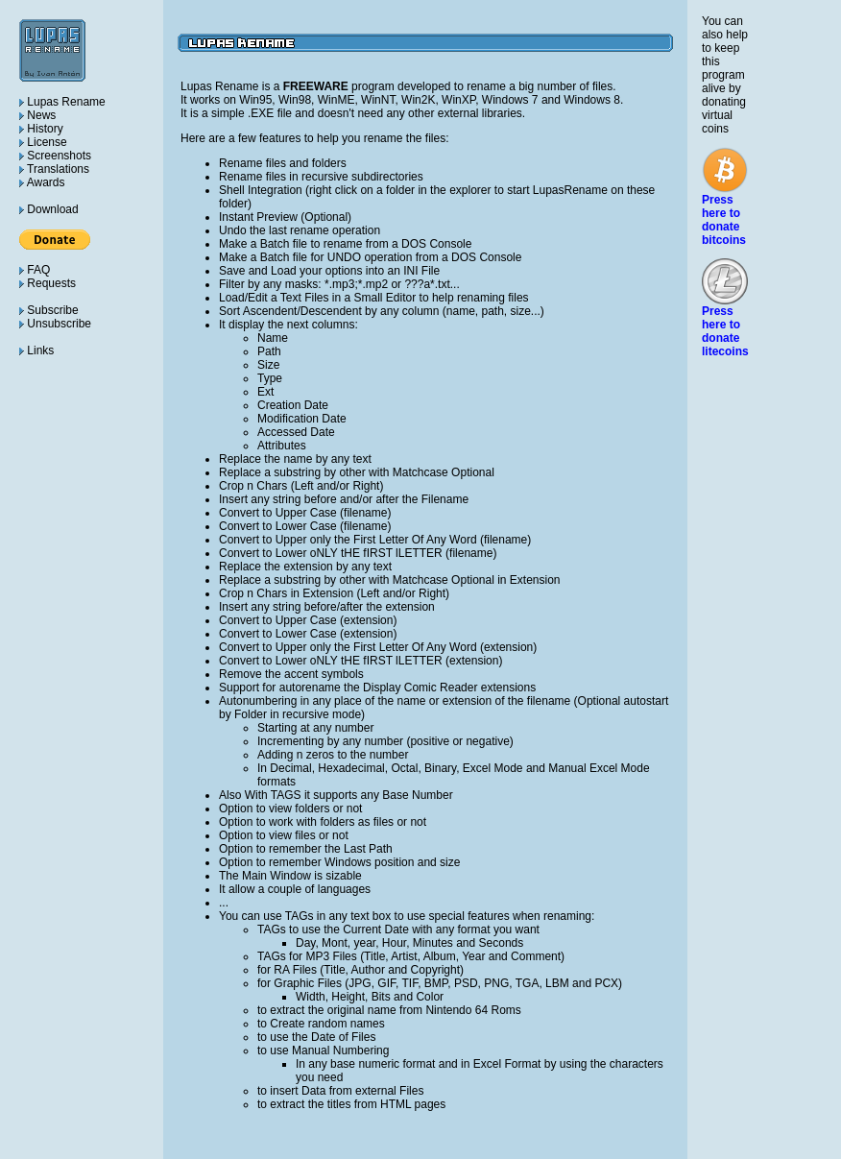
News (37, 115)
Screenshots (55, 155)
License (43, 142)
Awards (41, 182)
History (41, 128)
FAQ (34, 270)
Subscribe (49, 310)
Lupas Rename (62, 102)
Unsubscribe (55, 323)
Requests (47, 283)
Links (36, 350)
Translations (54, 169)
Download (49, 209)
